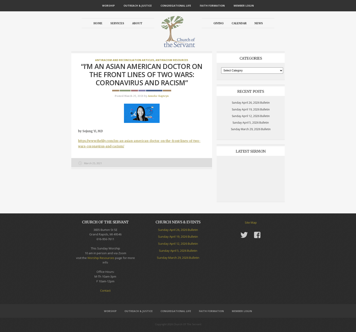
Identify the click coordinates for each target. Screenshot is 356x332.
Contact (105, 290)
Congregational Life (176, 5)
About (137, 23)
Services (117, 23)
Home (98, 23)
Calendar (239, 23)
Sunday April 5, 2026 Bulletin (250, 122)
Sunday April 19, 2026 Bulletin (251, 109)
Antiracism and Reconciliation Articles (124, 60)
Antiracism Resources (172, 60)
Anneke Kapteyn (158, 96)
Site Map (251, 222)
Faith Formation (212, 5)
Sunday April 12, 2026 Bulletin (251, 116)
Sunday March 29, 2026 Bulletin (251, 129)
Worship (108, 5)
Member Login (244, 5)
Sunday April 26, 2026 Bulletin (251, 103)
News (259, 23)
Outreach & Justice (138, 5)
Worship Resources (100, 258)
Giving (218, 23)
